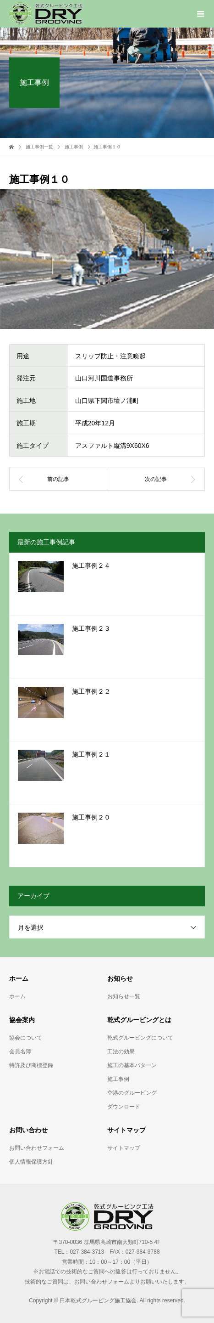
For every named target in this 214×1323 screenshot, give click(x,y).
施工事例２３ (91, 628)
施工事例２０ (91, 817)
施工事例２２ (91, 691)
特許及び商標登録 (31, 1065)
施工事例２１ (91, 754)
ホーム (17, 996)
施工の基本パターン (132, 1065)
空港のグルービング (132, 1093)
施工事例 (118, 1079)
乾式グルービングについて (140, 1038)
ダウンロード (123, 1106)
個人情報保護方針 (31, 1162)
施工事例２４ (91, 565)
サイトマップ (123, 1148)
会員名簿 (20, 1051)
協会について (25, 1038)
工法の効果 (121, 1051)
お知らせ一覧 (123, 996)
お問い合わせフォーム (36, 1148)
